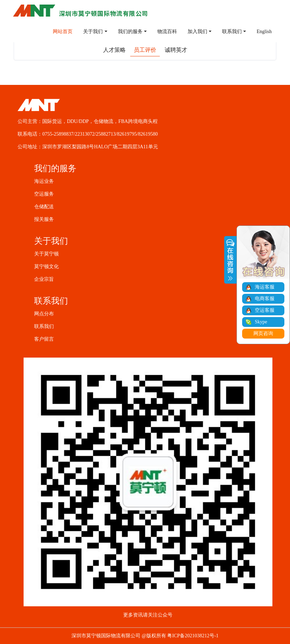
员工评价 (145, 50)
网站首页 (62, 31)
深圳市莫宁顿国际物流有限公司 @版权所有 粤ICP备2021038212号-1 (144, 635)
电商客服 (265, 298)
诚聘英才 (176, 50)
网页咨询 (263, 333)
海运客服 (265, 287)
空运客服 (265, 310)
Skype (261, 321)
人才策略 (114, 50)
